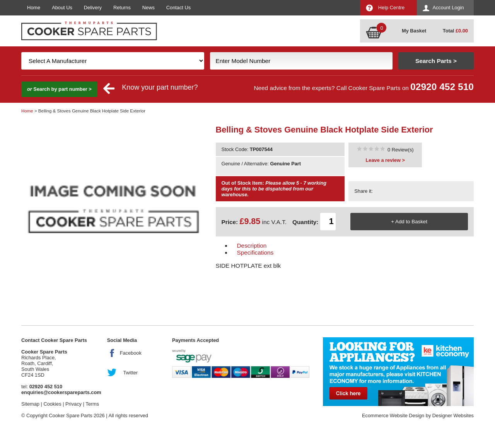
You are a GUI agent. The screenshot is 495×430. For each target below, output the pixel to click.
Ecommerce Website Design (393, 415)
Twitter (130, 373)
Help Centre (391, 7)
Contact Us (178, 7)
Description (252, 245)
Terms (92, 404)
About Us (62, 7)
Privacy (73, 404)
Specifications (255, 252)
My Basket (414, 31)
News (148, 7)
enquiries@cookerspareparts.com (61, 392)
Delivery (93, 7)
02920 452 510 (442, 87)
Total (455, 31)
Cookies (52, 404)
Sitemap (30, 404)
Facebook (131, 353)
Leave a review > (385, 160)
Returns (122, 7)
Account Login (448, 7)
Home (33, 7)
